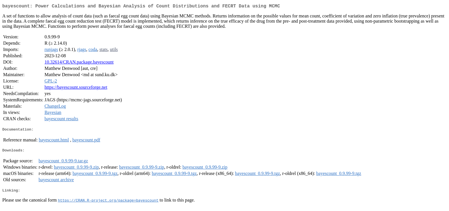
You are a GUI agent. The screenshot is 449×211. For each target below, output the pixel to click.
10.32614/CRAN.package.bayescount (78, 63)
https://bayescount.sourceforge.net (75, 88)
